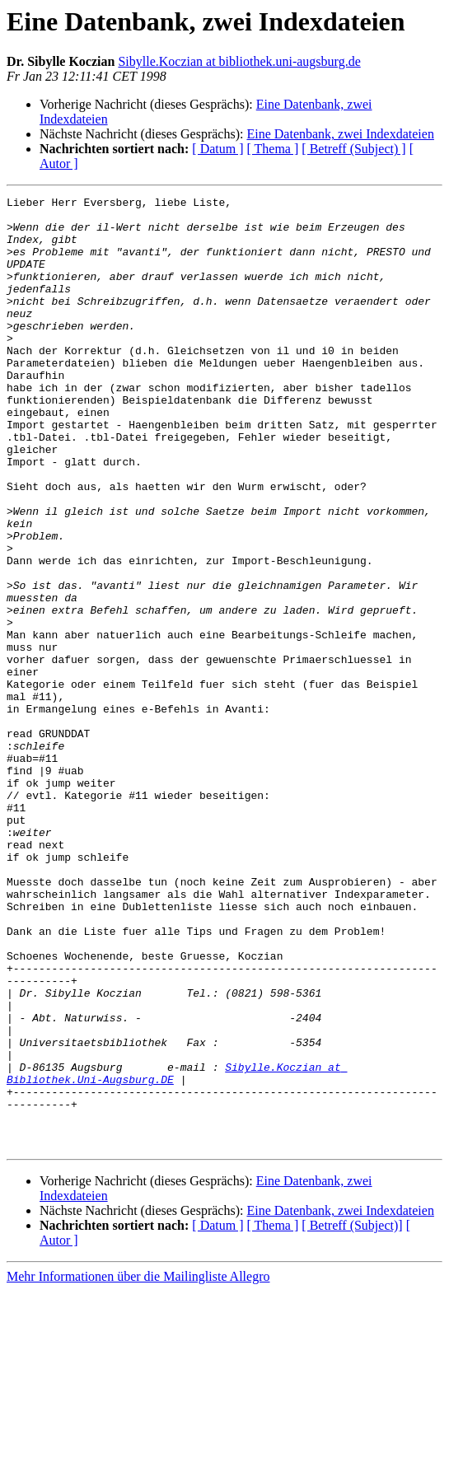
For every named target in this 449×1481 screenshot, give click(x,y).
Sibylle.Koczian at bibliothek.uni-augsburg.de (239, 61)
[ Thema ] (273, 149)
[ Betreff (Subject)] (352, 1416)
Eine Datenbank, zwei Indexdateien (339, 134)
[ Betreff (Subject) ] (353, 149)
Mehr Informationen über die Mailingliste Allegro (138, 1467)
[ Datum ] (217, 149)
